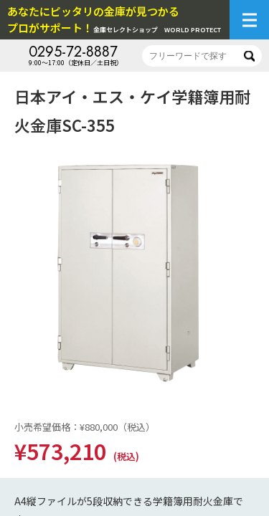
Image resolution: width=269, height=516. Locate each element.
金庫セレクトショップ (114, 19)
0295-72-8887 (73, 52)
